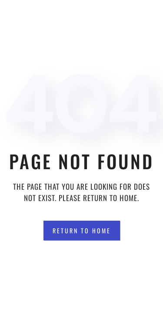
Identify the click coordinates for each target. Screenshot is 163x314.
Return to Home (82, 230)
